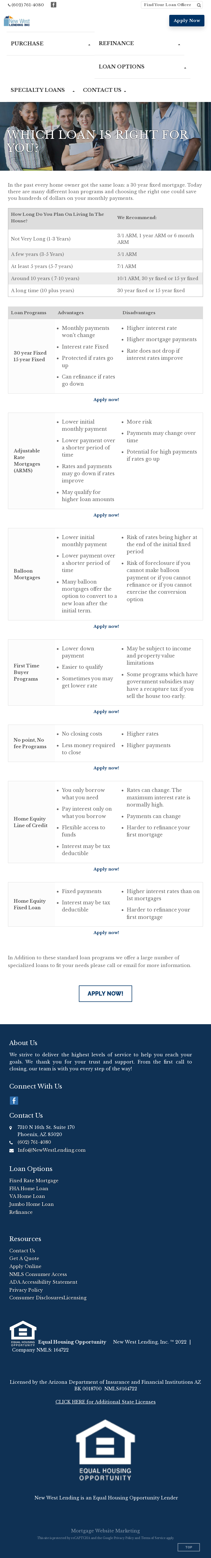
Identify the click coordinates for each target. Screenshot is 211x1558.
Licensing (75, 1297)
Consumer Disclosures (36, 1297)
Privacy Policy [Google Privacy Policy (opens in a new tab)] (124, 1538)
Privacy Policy (26, 1290)
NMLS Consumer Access (38, 1274)
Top (188, 1547)
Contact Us (22, 1250)
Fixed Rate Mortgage (34, 1180)
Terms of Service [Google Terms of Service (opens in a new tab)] (153, 1538)
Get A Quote (24, 1258)
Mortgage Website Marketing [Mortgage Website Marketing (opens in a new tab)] (105, 1531)
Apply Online (25, 1266)
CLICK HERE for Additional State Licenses (105, 1402)
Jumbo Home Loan (31, 1204)
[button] (51, 43)
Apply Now (187, 20)
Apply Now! (105, 993)
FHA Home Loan (28, 1188)
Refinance (21, 1212)
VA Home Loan (27, 1196)
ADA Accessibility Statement (43, 1282)
